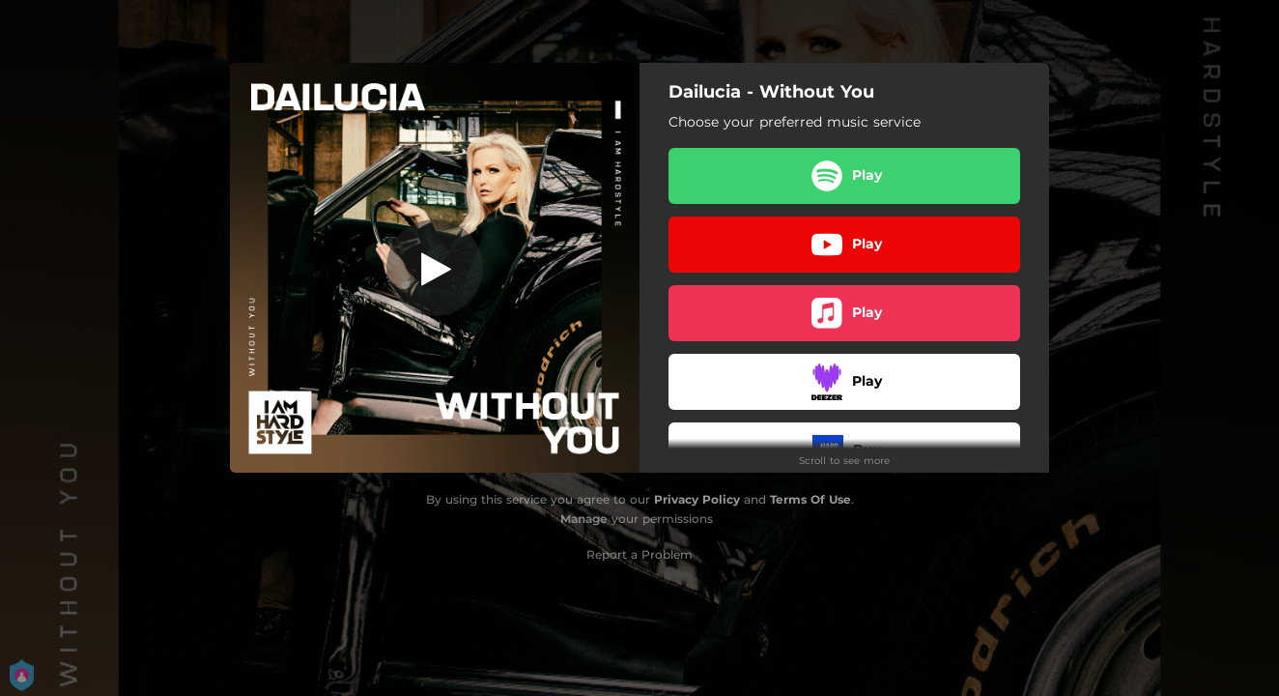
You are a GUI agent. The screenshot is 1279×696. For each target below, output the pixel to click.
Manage (584, 518)
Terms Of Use (810, 499)
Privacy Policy (697, 499)
